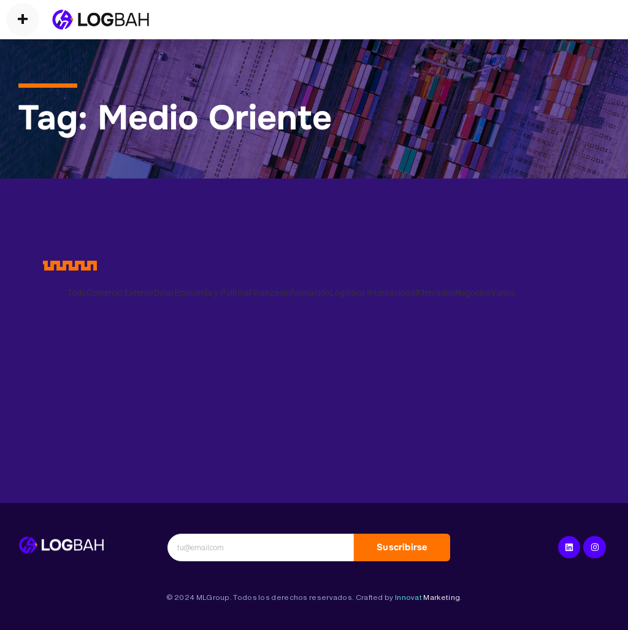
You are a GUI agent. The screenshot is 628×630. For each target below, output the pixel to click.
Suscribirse (402, 547)
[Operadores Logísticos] (101, 19)
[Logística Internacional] (61, 545)
